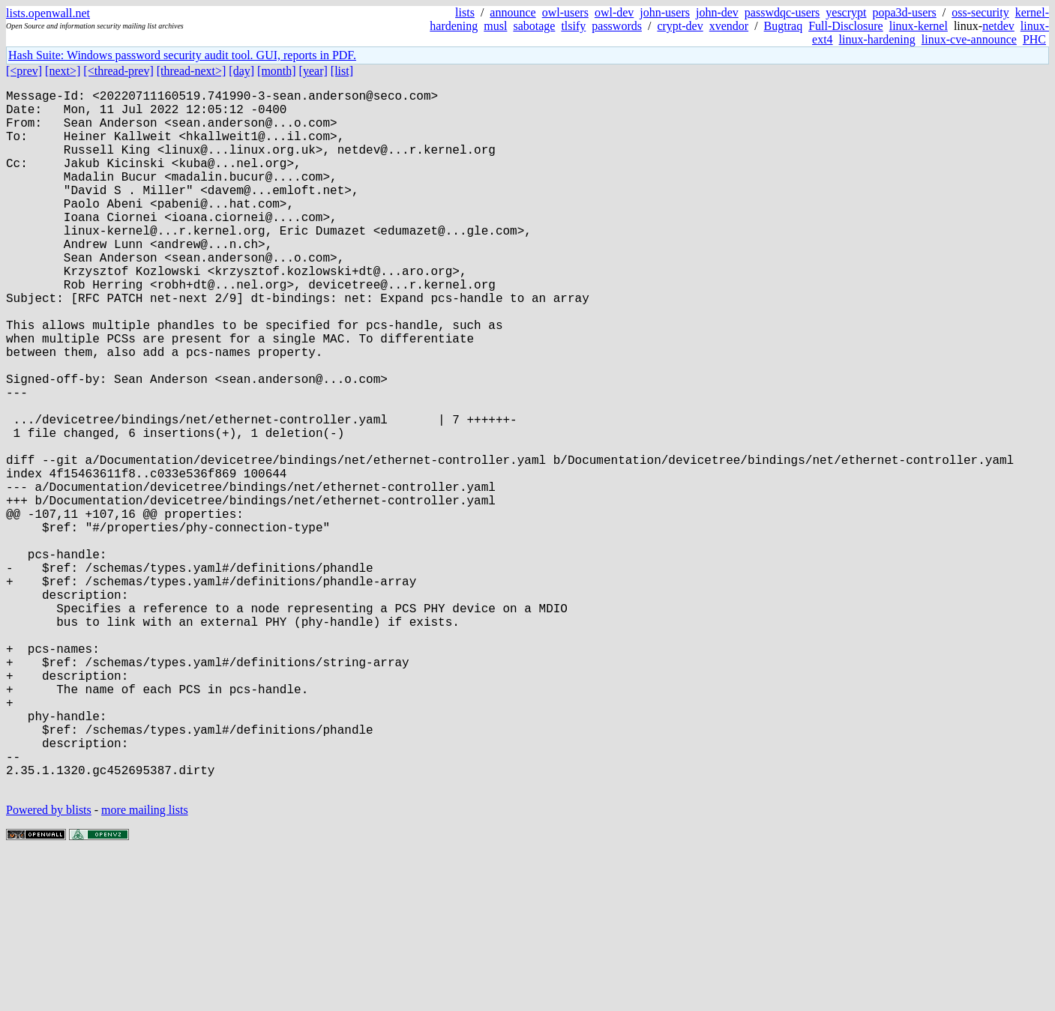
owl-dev (614, 12)
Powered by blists (48, 965)
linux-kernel (918, 25)
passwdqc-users (782, 12)
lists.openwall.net (48, 13)
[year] (313, 70)
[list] (342, 70)
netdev (998, 25)
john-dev (717, 12)
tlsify (573, 25)
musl (495, 25)
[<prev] (24, 70)
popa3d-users (904, 12)
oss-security (980, 12)
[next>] (62, 70)
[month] (276, 70)
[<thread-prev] (118, 70)
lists (465, 12)
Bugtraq (783, 25)
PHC (1034, 39)
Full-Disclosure (845, 25)
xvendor (728, 25)
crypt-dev (680, 25)
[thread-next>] (191, 70)
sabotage (534, 25)
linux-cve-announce (969, 39)
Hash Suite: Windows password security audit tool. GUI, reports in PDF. (182, 55)
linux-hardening (877, 39)
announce (512, 12)
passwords (617, 25)
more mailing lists (144, 965)
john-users (665, 12)
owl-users (565, 12)
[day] (241, 70)
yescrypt (846, 12)
